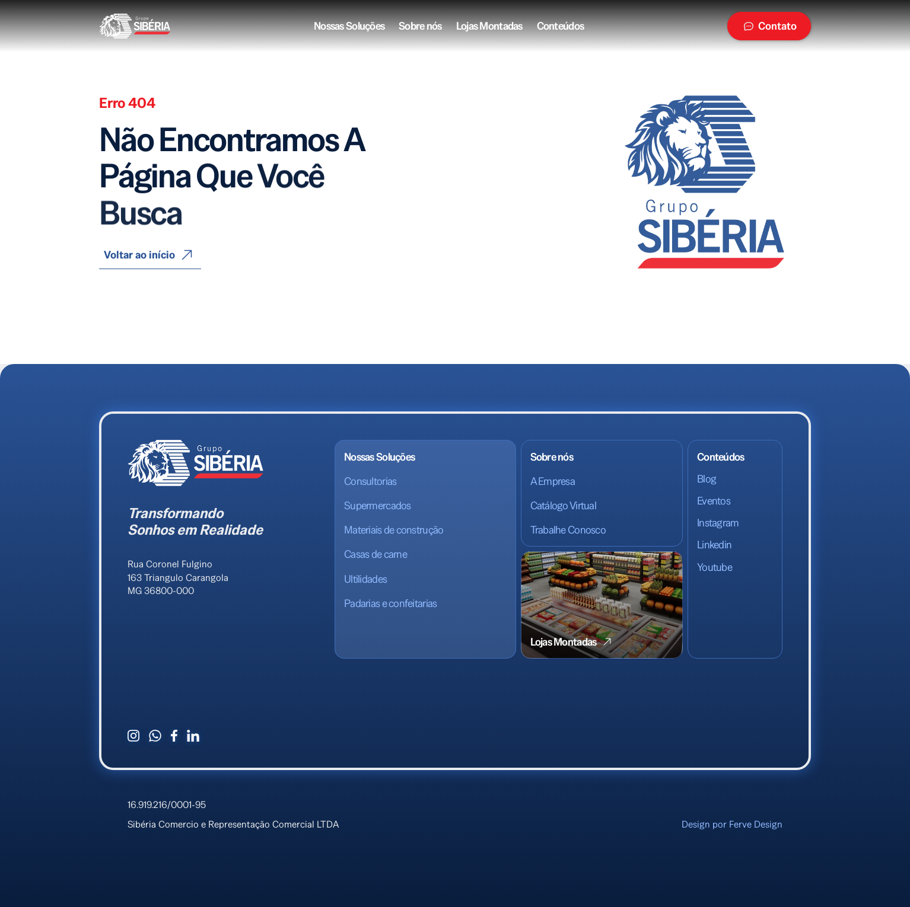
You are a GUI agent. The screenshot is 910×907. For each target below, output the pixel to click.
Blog (706, 479)
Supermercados (377, 505)
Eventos (713, 500)
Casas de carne (375, 554)
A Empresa (552, 481)
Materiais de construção (393, 529)
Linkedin (714, 544)
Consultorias (370, 481)
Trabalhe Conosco (568, 529)
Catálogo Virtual (563, 505)
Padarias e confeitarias (390, 603)
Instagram (718, 522)
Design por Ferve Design (732, 824)
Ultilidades (365, 579)
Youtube (714, 567)
